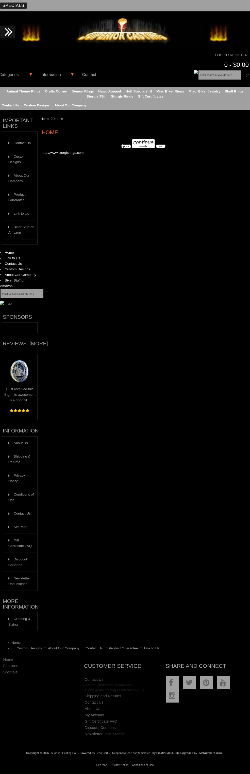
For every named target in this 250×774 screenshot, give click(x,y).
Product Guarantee (17, 197)
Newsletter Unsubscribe (19, 581)
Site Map (17, 527)
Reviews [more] (25, 343)
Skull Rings (234, 91)
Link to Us (18, 213)
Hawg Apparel (109, 91)
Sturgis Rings (122, 96)
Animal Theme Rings (23, 91)
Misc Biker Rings (170, 91)
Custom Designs (37, 105)
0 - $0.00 (236, 64)
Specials (13, 5)
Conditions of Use (21, 497)
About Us (18, 443)
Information (51, 74)
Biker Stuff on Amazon (21, 229)
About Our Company (71, 105)
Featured (10, 666)
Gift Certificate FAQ (20, 543)
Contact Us (10, 105)
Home (9, 252)
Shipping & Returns (19, 459)
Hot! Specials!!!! (138, 91)
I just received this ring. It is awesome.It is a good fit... (20, 392)
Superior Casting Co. (64, 752)
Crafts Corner (56, 91)
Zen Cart (102, 752)
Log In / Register (231, 55)
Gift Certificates (150, 96)
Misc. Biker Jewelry (204, 91)
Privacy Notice (16, 478)
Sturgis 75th (97, 96)
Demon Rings (83, 91)
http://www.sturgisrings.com (63, 153)
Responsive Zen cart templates (131, 752)
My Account (94, 715)
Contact (89, 74)
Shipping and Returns (103, 696)
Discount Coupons (17, 562)
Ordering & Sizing (19, 621)
